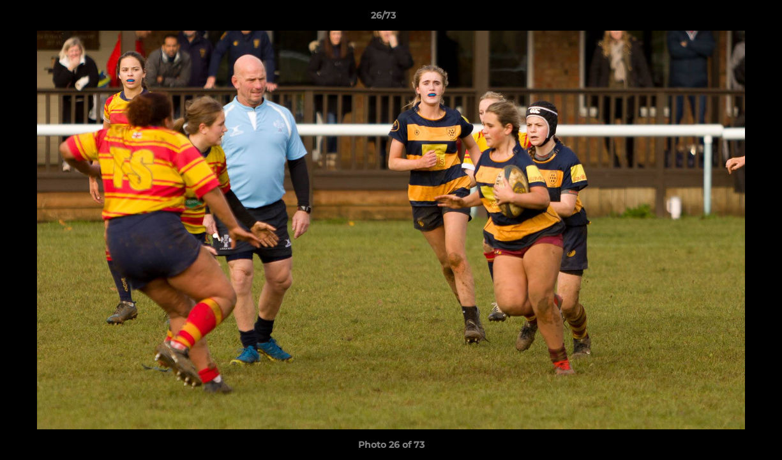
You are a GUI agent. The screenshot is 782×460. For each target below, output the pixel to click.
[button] (728, 18)
